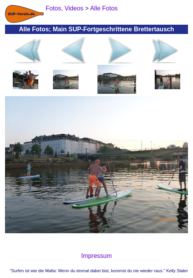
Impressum (96, 256)
